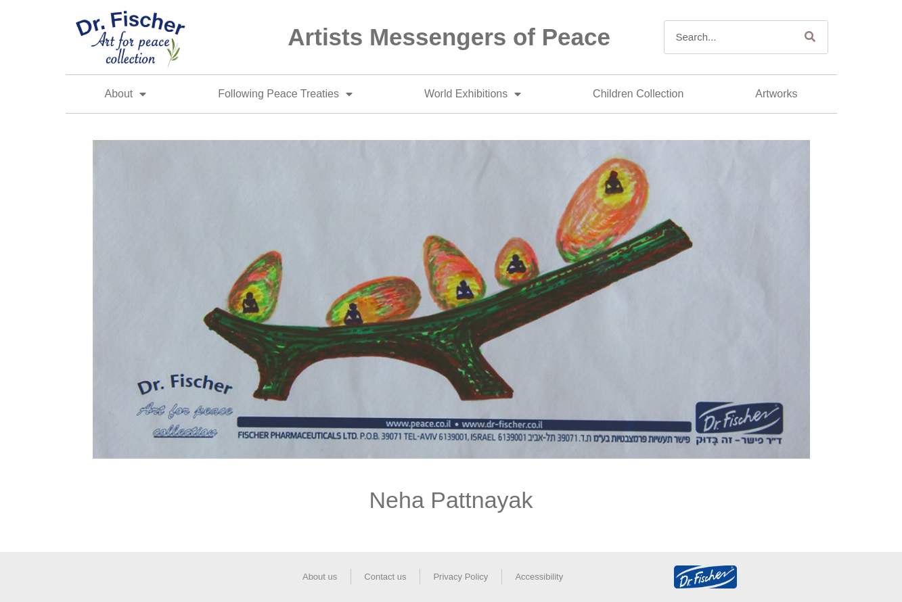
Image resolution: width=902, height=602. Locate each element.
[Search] (811, 37)
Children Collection (638, 93)
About (125, 94)
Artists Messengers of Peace (449, 37)
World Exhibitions (472, 94)
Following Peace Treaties (285, 94)
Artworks (776, 93)
